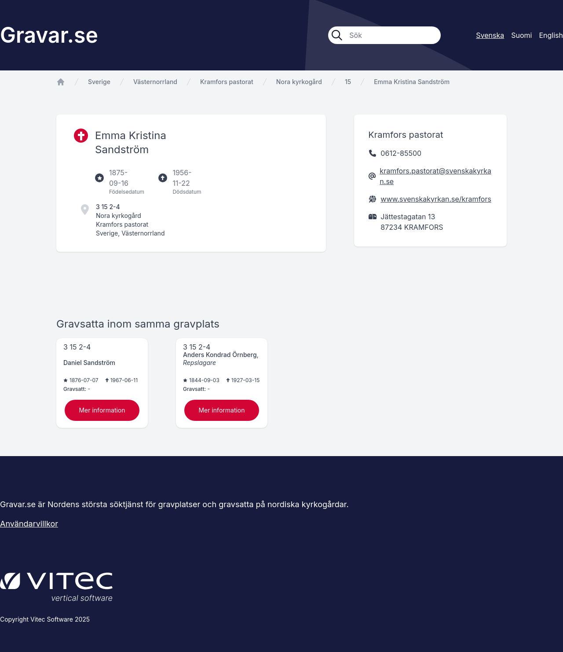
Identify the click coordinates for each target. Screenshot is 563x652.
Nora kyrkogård (299, 81)
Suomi (521, 35)
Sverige (99, 81)
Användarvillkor (29, 523)
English (551, 35)
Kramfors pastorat (226, 81)
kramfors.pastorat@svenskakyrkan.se (435, 176)
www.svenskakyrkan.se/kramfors (435, 199)
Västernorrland (155, 81)
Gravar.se (49, 35)
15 (348, 81)
